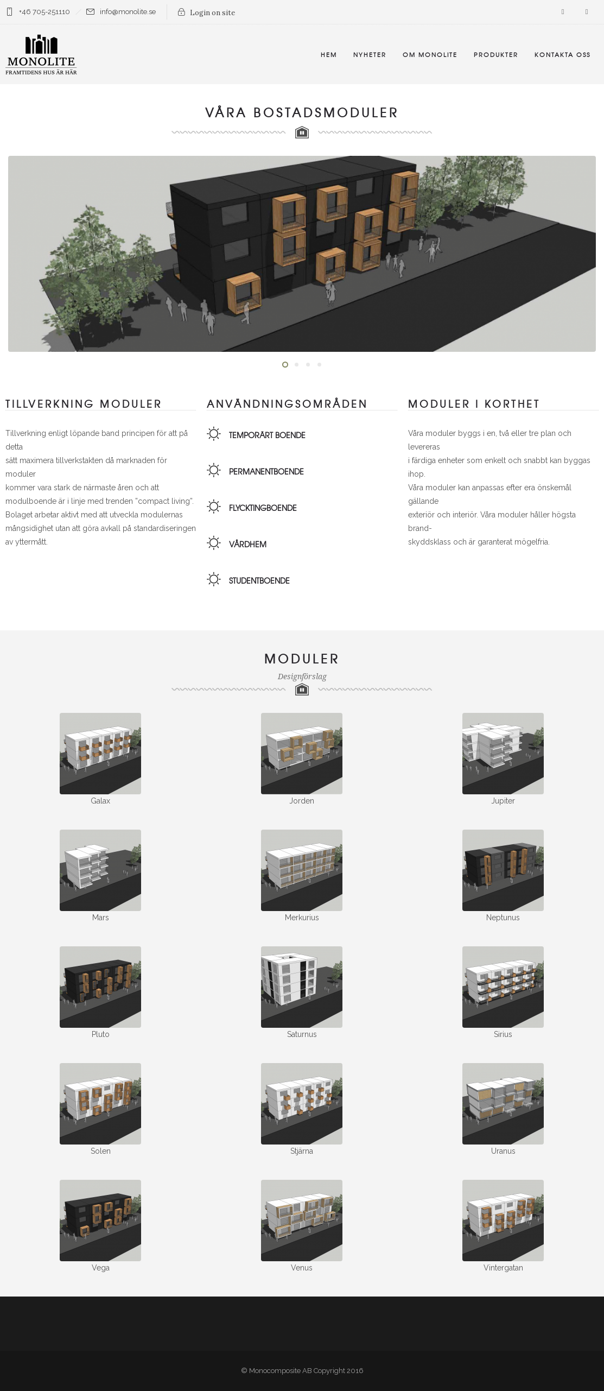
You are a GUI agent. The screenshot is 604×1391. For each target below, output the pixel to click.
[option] (302, 254)
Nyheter (369, 54)
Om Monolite (430, 54)
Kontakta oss (562, 54)
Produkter (496, 54)
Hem (329, 54)
